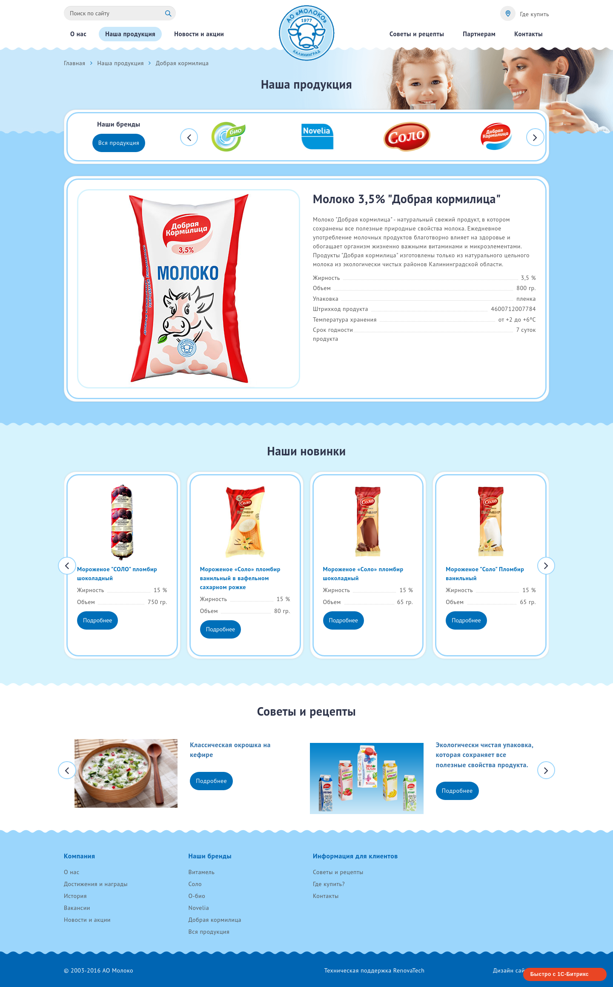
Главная (74, 63)
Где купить (534, 14)
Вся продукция (119, 143)
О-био (197, 896)
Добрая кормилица (215, 920)
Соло (195, 884)
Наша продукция (120, 63)
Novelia (199, 908)
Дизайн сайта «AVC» (521, 970)
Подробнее (97, 620)
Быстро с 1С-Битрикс (559, 974)
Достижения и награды (96, 884)
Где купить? (329, 884)
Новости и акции (87, 920)
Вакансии (77, 908)
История (75, 896)
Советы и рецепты (338, 872)
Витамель (202, 872)
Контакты (326, 896)
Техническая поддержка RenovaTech (374, 970)
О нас (72, 872)
